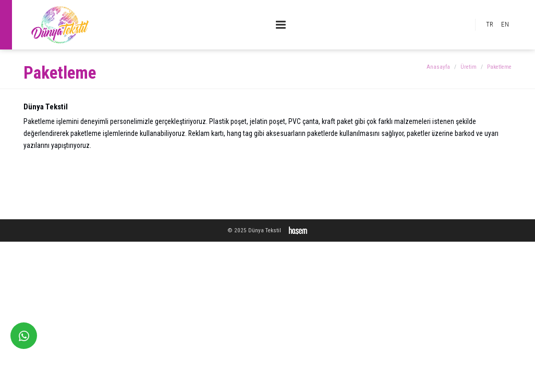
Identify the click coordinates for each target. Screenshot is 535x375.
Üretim (468, 67)
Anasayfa (438, 67)
